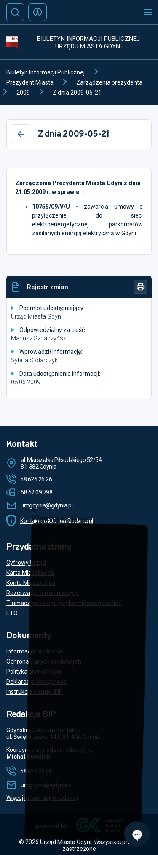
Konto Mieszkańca (30, 582)
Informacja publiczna (34, 651)
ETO (12, 613)
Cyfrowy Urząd (26, 562)
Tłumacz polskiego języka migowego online (64, 603)
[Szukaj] (15, 12)
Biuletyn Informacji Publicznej (45, 72)
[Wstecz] (21, 134)
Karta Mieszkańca (30, 572)
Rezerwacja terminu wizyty (42, 592)
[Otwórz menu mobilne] (148, 12)
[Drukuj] (140, 287)
